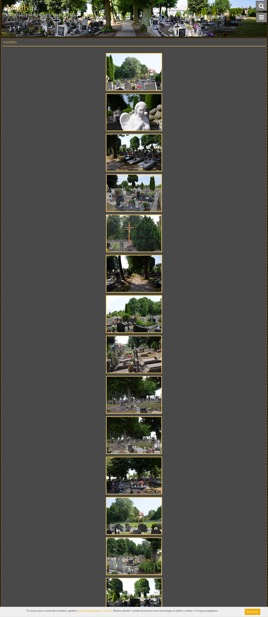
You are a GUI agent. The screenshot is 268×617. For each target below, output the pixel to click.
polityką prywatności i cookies (95, 610)
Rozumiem (252, 611)
